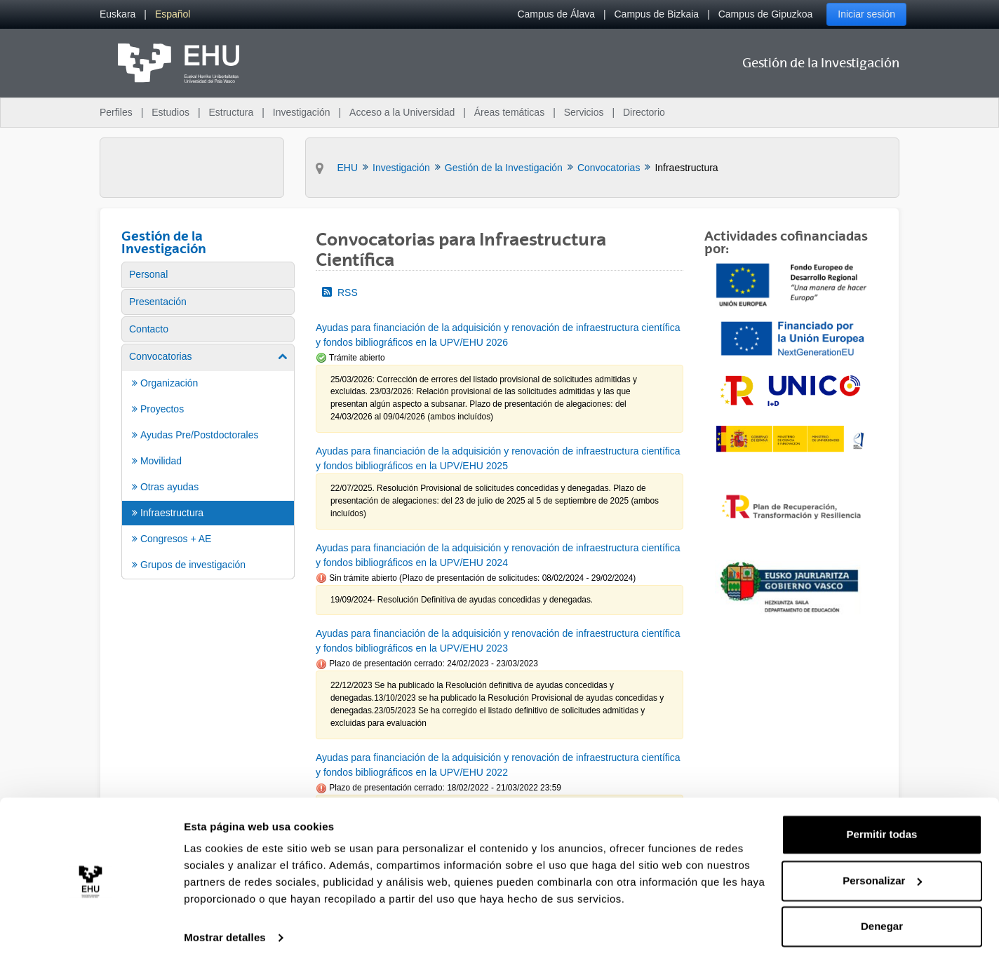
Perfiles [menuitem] (116, 112)
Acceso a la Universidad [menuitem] (402, 112)
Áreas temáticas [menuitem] (509, 112)
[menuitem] (117, 14)
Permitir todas (882, 825)
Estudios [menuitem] (170, 112)
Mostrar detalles (225, 928)
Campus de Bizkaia (657, 14)
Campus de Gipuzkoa (765, 14)
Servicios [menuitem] (584, 112)
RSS (340, 292)
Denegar (882, 917)
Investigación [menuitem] (301, 112)
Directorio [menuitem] (644, 112)
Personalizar (882, 871)
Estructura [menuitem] (230, 112)
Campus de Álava (556, 14)
